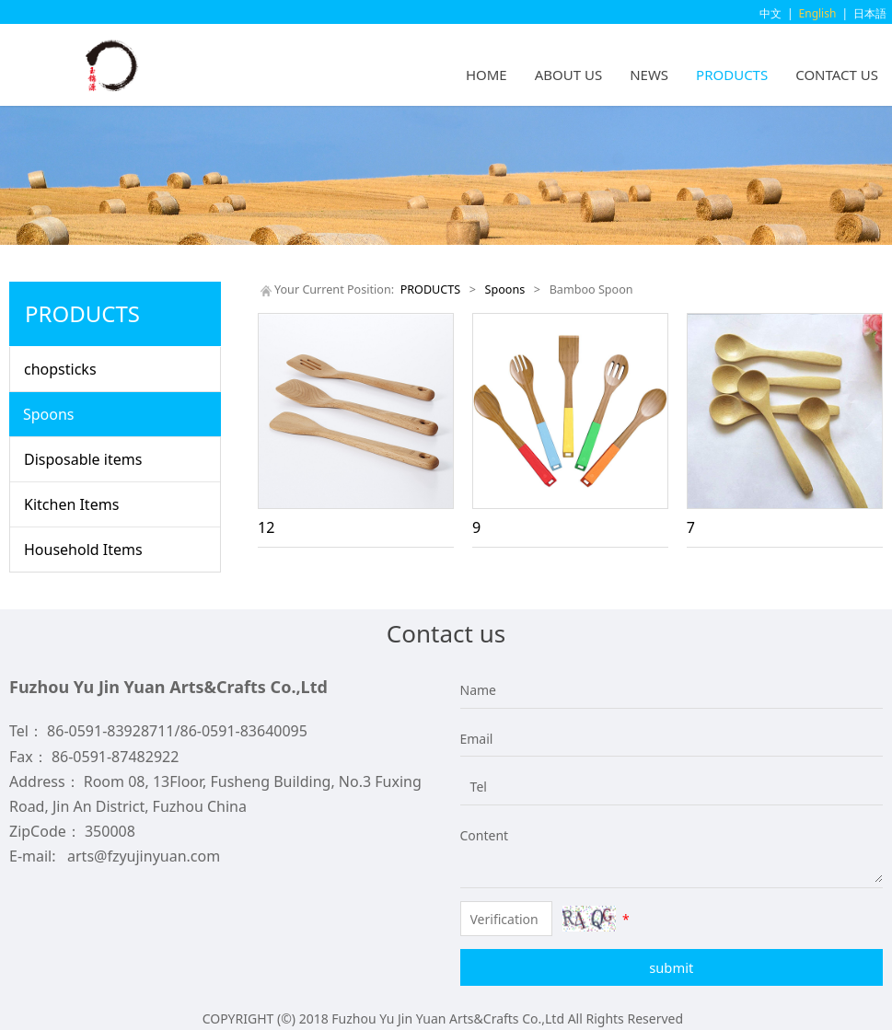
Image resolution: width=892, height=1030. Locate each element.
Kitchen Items (71, 504)
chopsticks (60, 369)
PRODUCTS (732, 74)
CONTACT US (836, 74)
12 (266, 527)
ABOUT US (568, 74)
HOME (486, 74)
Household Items (83, 549)
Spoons (49, 414)
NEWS (649, 74)
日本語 (869, 13)
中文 (770, 13)
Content (473, 835)
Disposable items (83, 459)
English (818, 13)
